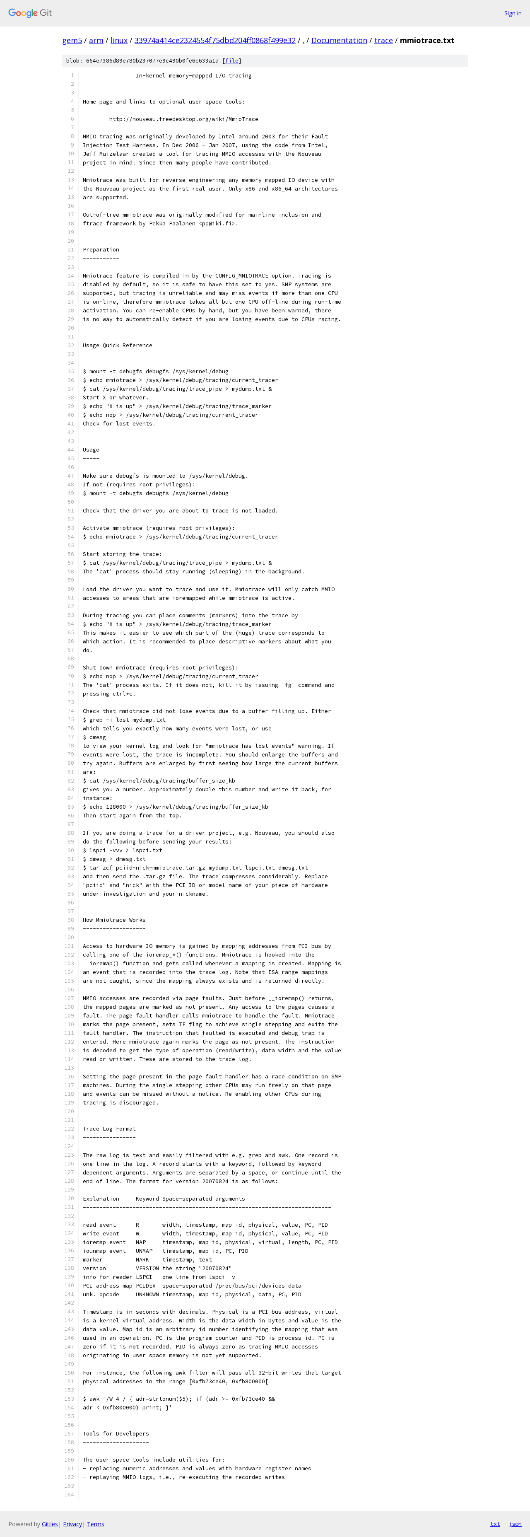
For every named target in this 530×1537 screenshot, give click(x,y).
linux (119, 40)
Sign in (513, 13)
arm (96, 40)
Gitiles (50, 1524)
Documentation (339, 40)
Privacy (72, 1524)
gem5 (72, 40)
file (231, 60)
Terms (95, 1524)
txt (495, 1523)
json (515, 1523)
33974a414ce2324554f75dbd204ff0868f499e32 (215, 40)
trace (383, 40)
